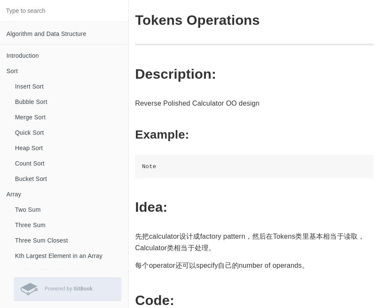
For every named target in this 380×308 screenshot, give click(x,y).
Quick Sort (29, 132)
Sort (12, 71)
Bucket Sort (31, 178)
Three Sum (30, 225)
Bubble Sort (31, 101)
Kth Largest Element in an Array (59, 255)
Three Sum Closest (41, 240)
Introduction (22, 55)
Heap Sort (29, 148)
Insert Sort (29, 86)
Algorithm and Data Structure (46, 33)
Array (13, 194)
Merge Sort (30, 117)
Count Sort (30, 163)
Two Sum (28, 209)
